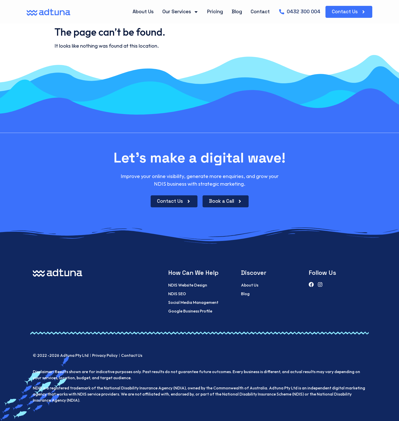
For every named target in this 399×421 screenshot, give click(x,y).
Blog (237, 11)
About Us (143, 11)
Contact (260, 11)
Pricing (215, 11)
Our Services (180, 12)
